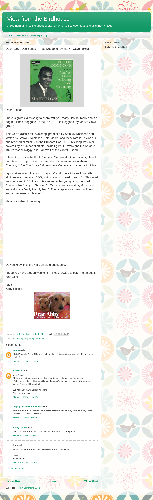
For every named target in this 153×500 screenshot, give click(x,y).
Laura (16, 350)
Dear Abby (18, 338)
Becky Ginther (20, 427)
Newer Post (13, 481)
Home (8, 35)
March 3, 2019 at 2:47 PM (25, 462)
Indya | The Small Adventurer (28, 406)
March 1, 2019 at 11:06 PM (26, 418)
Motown (40, 338)
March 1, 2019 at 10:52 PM (26, 397)
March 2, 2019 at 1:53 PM (25, 435)
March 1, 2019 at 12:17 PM (26, 361)
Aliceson (17, 371)
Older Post (91, 481)
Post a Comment (18, 469)
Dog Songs (29, 338)
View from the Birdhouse (38, 18)
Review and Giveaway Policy (32, 35)
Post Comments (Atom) (30, 488)
